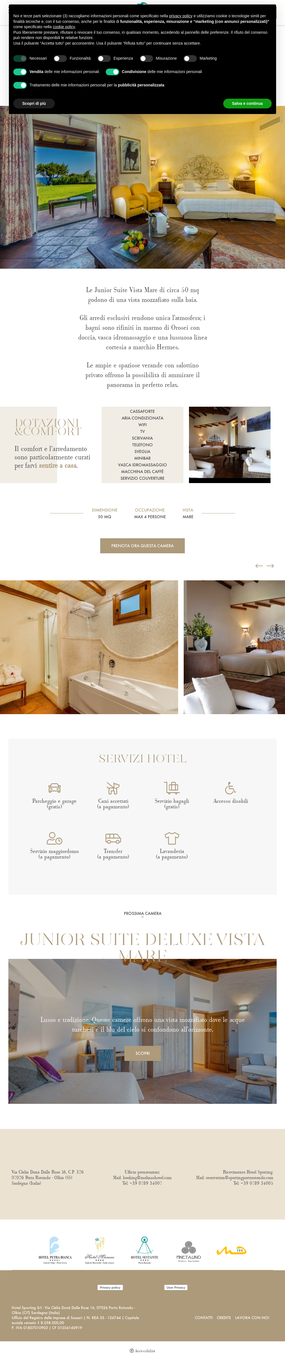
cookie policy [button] (64, 27)
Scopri (143, 1053)
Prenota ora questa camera (142, 545)
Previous (1, 572)
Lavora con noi (252, 1317)
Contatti (204, 1317)
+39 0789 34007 (146, 1183)
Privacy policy (110, 1287)
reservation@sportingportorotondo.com (239, 1177)
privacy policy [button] (181, 16)
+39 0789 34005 (257, 1183)
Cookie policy (143, 1287)
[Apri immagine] (89, 647)
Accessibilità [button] (145, 1351)
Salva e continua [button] (247, 103)
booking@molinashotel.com (147, 1177)
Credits (224, 1317)
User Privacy (176, 1287)
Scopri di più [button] (34, 103)
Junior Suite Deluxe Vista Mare (142, 949)
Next (1, 725)
